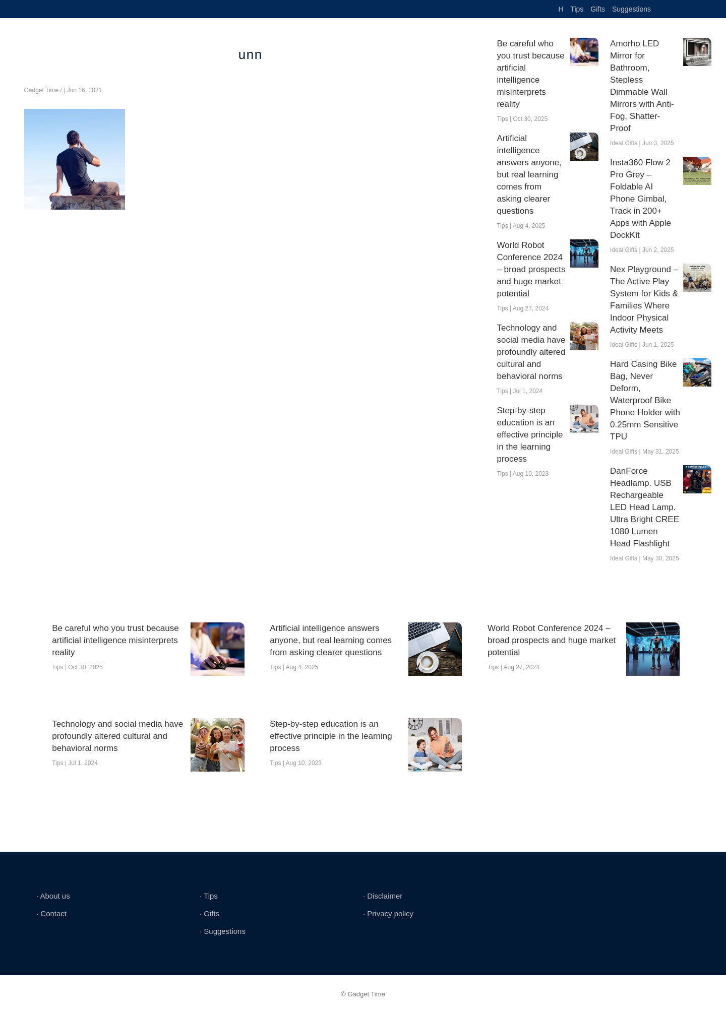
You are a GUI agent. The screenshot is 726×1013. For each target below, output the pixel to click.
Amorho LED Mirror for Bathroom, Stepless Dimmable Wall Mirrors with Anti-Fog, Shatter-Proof (642, 86)
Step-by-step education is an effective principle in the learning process (530, 435)
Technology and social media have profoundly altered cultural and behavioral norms (531, 352)
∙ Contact (51, 913)
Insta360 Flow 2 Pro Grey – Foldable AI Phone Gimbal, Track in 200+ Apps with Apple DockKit (640, 199)
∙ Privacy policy (388, 913)
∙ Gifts (209, 913)
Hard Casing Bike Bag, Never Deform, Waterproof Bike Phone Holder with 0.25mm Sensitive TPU (645, 400)
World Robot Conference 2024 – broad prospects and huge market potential (531, 269)
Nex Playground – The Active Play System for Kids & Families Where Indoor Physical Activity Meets (644, 300)
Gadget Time (41, 90)
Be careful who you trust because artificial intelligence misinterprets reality (530, 74)
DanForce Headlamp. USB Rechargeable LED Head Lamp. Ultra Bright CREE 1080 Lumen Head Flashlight (644, 507)
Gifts (597, 9)
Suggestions (631, 9)
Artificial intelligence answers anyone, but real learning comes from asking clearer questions (529, 175)
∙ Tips (209, 896)
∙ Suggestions (223, 931)
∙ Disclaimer (382, 896)
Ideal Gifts (623, 143)
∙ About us (53, 896)
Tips (576, 9)
